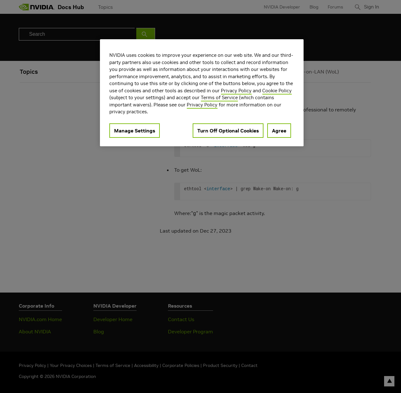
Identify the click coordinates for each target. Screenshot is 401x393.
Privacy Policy (236, 91)
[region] (202, 92)
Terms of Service (219, 97)
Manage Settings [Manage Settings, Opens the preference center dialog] (134, 130)
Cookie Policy (277, 91)
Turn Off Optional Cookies (228, 130)
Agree (279, 130)
